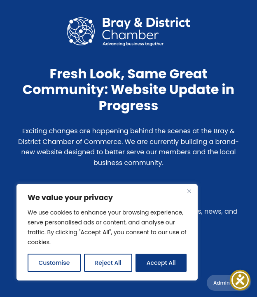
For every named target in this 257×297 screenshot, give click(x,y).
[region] (107, 232)
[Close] (189, 191)
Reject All (108, 263)
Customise (54, 263)
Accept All (161, 263)
